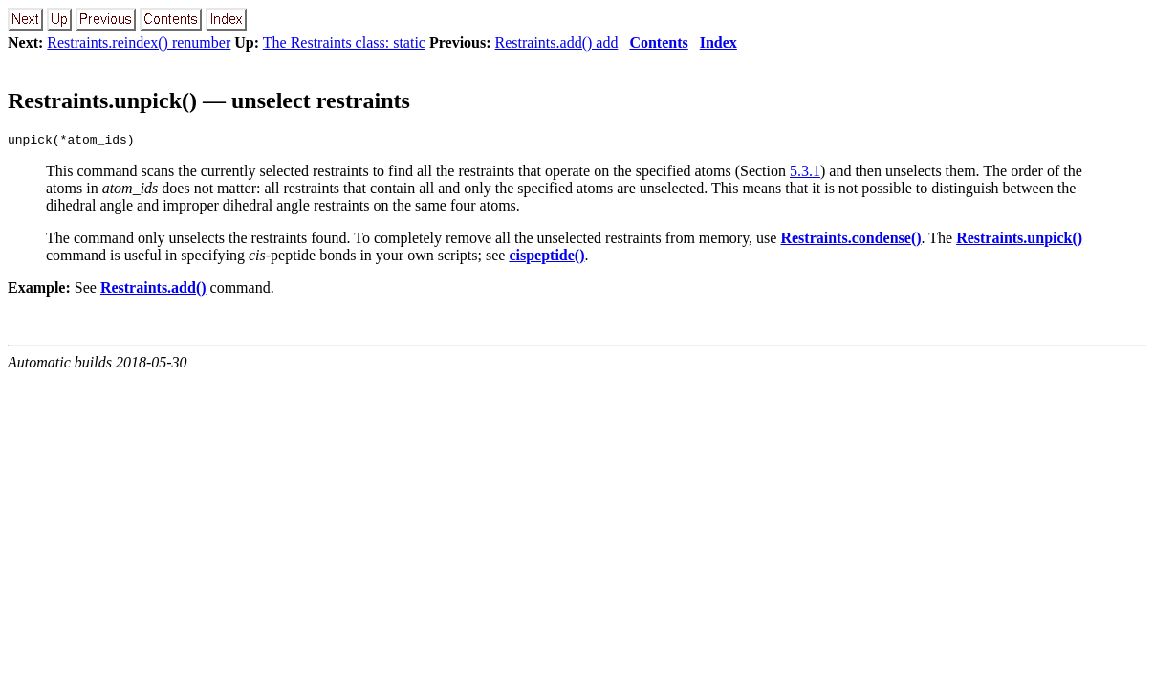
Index (718, 42)
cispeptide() (546, 258)
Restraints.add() (153, 290)
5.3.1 (805, 174)
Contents (658, 42)
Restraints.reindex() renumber (138, 42)
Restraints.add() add (557, 42)
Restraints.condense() (850, 241)
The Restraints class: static (344, 42)
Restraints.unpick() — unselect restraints (209, 100)
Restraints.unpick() (1019, 241)
